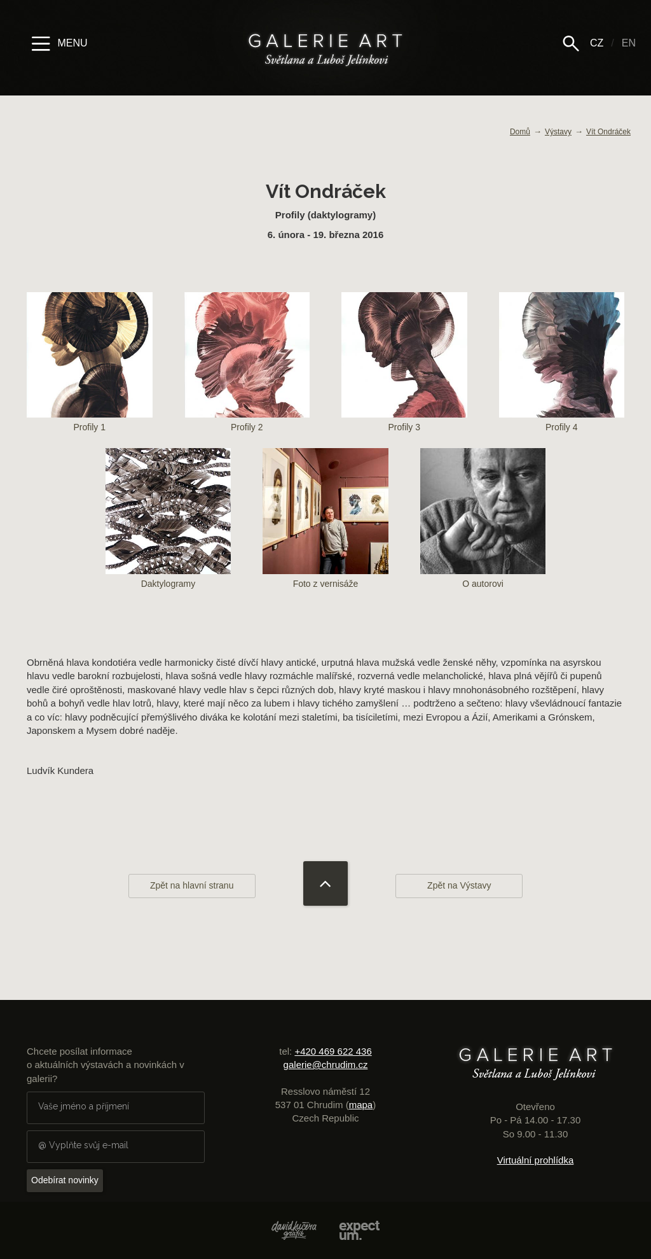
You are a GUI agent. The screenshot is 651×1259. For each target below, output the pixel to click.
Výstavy (558, 131)
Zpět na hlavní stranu (192, 885)
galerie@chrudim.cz (326, 1064)
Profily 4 (562, 367)
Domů (520, 131)
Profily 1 (90, 367)
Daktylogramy (168, 523)
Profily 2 (247, 367)
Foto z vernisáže (325, 523)
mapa (361, 1104)
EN (629, 43)
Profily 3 (404, 367)
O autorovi (483, 523)
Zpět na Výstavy (459, 885)
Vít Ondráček (608, 131)
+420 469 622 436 (332, 1051)
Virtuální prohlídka (535, 1160)
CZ (596, 43)
